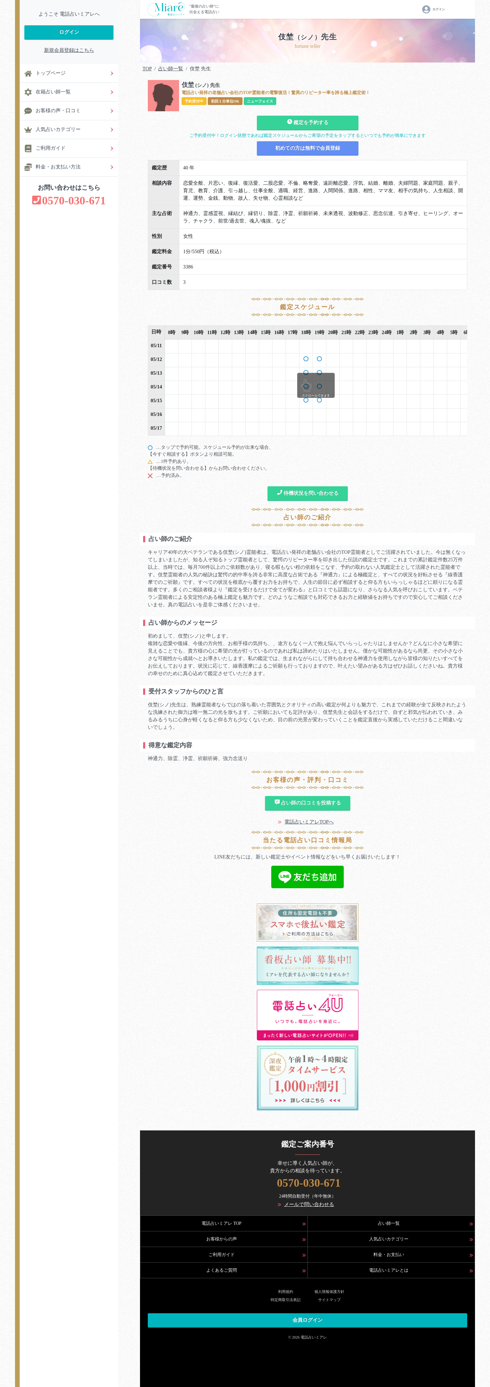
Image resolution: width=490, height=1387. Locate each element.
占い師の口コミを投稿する (307, 802)
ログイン (69, 32)
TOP (147, 68)
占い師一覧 (170, 68)
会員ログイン (307, 1320)
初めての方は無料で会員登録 (307, 148)
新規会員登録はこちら (69, 50)
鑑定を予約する (307, 122)
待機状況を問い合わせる (307, 492)
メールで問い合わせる (309, 1204)
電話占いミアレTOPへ (309, 821)
